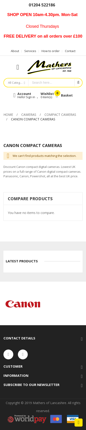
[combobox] (51, 82)
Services (30, 51)
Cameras (28, 114)
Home (8, 114)
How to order (51, 51)
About (15, 51)
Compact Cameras (60, 114)
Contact (70, 51)
